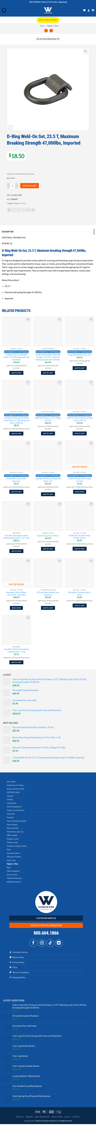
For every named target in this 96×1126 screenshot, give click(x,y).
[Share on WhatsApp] (9, 210)
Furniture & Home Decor (15, 811)
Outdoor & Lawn (13, 839)
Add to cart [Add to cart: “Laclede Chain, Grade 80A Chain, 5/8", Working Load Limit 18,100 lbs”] (16, 373)
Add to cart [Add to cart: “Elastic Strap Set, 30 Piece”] (48, 549)
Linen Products (12, 825)
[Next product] (46, 31)
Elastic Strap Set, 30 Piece (48, 536)
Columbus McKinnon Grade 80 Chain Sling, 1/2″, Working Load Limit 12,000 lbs (16, 420)
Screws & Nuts (12, 875)
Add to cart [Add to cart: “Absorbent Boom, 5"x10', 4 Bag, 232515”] (48, 434)
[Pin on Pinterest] (33, 210)
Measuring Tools (13, 829)
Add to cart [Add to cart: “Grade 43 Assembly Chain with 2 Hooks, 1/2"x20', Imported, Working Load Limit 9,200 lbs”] (48, 373)
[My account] (88, 10)
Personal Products (13, 854)
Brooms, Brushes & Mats (15, 789)
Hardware (10, 818)
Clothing (10, 800)
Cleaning (10, 796)
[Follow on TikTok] (50, 943)
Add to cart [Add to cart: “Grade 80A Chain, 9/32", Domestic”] (16, 492)
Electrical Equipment (14, 807)
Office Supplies (12, 836)
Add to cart (29, 186)
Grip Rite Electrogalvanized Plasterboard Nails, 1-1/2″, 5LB (16, 537)
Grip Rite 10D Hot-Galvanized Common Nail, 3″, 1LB (16, 650)
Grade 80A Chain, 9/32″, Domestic (16, 480)
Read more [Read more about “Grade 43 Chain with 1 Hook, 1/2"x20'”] (79, 492)
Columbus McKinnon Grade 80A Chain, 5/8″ (48, 480)
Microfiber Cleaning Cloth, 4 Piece (79, 594)
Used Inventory (42, 1119)
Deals (67, 1119)
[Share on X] (19, 210)
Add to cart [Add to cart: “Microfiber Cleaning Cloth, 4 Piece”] (79, 606)
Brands (29, 1119)
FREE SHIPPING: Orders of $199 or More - (48, 2)
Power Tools (11, 861)
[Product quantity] (12, 185)
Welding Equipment (14, 882)
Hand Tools (11, 814)
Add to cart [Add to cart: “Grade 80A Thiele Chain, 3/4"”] (79, 369)
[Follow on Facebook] (33, 943)
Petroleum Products (14, 857)
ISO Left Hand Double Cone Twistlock (48, 594)
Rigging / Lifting (52, 26)
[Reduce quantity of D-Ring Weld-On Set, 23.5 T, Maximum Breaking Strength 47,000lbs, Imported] (8, 185)
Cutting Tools (11, 804)
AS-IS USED (11, 782)
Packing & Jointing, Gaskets (17, 846)
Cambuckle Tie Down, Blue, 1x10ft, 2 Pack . (79, 537)
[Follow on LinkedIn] (59, 943)
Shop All (20, 1119)
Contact (76, 1119)
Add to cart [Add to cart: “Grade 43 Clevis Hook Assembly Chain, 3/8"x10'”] (79, 434)
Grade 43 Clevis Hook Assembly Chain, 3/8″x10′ (79, 419)
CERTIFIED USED (13, 793)
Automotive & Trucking (15, 786)
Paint (9, 850)
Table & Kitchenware (14, 879)
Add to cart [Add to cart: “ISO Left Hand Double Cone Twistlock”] (48, 608)
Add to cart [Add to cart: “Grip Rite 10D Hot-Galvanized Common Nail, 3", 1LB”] (16, 663)
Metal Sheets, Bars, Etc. (15, 832)
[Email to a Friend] (28, 210)
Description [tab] (8, 232)
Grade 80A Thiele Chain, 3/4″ (80, 355)
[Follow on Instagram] (42, 943)
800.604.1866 (46, 933)
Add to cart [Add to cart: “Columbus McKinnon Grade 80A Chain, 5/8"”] (48, 495)
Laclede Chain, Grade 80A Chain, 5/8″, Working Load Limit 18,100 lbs (16, 357)
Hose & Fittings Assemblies (16, 821)
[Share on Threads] (23, 210)
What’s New (57, 1119)
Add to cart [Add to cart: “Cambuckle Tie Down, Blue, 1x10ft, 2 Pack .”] (79, 549)
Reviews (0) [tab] (7, 244)
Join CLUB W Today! (48, 20)
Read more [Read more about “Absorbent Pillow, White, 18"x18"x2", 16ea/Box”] (16, 608)
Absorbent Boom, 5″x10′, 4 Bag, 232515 (48, 419)
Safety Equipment (13, 871)
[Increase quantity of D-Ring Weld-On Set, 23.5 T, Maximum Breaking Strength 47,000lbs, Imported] (16, 185)
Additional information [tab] (14, 238)
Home (42, 26)
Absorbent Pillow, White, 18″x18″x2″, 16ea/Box (16, 594)
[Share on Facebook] (14, 210)
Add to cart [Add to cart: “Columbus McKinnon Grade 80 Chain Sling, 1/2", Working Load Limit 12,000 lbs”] (16, 434)
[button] (4, 10)
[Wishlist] (84, 10)
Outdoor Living (12, 843)
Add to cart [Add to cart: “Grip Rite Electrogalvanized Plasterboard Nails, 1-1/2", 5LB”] (16, 552)
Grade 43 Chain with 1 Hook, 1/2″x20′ (79, 480)
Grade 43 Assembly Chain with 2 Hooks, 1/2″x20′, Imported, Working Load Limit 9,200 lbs (48, 357)
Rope (8, 868)
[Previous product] (51, 31)
